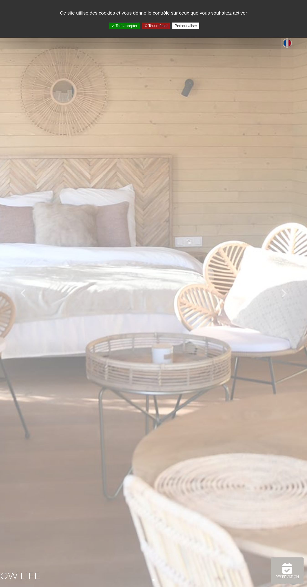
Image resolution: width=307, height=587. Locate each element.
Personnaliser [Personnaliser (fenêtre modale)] (186, 26)
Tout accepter (124, 26)
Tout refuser (156, 26)
